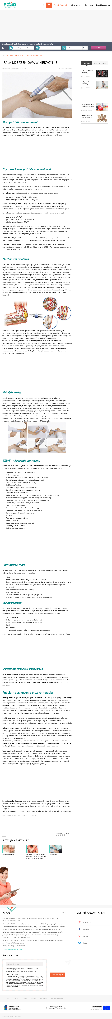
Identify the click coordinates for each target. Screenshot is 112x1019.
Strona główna (7, 55)
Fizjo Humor (89, 5)
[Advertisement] (45, 25)
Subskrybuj (58, 975)
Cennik (25, 998)
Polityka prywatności (57, 998)
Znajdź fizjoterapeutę (103, 5)
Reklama (33, 998)
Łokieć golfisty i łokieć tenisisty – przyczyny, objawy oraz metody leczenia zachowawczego (36, 856)
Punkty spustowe (8, 855)
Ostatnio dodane (100, 63)
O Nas (7, 998)
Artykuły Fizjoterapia (60, 5)
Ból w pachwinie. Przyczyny (87, 72)
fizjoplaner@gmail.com (12, 949)
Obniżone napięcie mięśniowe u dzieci (88, 105)
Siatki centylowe (76, 5)
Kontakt (16, 998)
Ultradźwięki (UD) (54, 855)
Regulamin (43, 998)
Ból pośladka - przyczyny (86, 83)
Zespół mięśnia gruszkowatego (87, 116)
